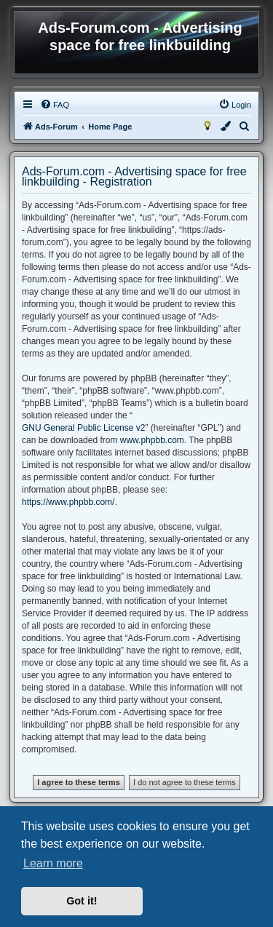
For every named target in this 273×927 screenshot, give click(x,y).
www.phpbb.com (152, 440)
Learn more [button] (53, 863)
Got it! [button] (81, 901)
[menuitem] (54, 105)
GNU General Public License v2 (83, 428)
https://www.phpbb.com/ (68, 502)
